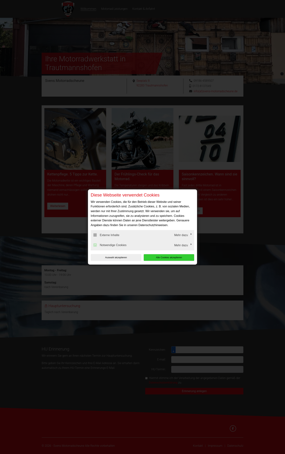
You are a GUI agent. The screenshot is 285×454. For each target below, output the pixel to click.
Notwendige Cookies (110, 245)
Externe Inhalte (106, 235)
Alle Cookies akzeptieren (171, 257)
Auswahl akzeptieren (114, 257)
